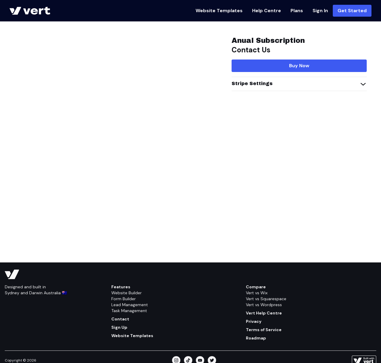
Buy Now (299, 65)
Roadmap (256, 338)
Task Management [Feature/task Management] (129, 310)
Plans (297, 10)
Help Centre (266, 10)
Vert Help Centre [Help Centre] (264, 313)
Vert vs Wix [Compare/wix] (257, 292)
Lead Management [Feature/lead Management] (129, 304)
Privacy (253, 321)
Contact (120, 319)
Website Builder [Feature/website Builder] (126, 292)
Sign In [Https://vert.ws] (320, 10)
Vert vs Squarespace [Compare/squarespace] (266, 298)
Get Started (352, 10)
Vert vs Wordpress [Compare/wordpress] (264, 304)
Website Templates (219, 10)
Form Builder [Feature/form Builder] (123, 298)
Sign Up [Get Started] (119, 327)
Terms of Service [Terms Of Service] (264, 329)
